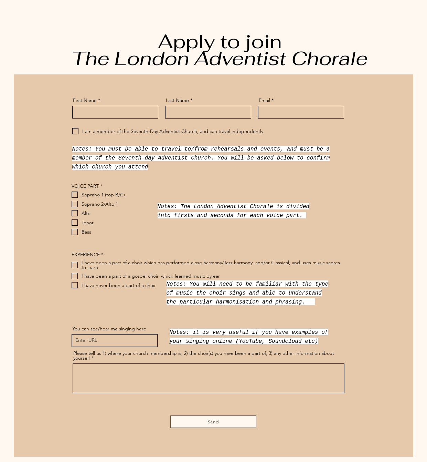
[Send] (213, 421)
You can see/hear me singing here (109, 328)
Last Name (177, 100)
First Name (85, 100)
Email (264, 100)
